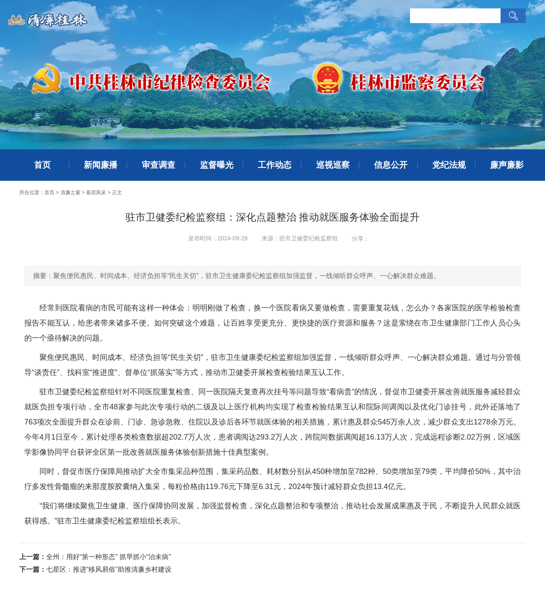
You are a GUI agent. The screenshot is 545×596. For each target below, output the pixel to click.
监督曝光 (217, 164)
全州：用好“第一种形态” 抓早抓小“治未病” (108, 556)
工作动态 (274, 164)
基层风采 (96, 192)
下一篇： (32, 569)
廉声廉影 (507, 164)
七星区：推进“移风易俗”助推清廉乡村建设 (108, 569)
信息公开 (390, 164)
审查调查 (158, 164)
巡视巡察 (333, 164)
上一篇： (32, 556)
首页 (42, 164)
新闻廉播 (100, 164)
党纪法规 (449, 164)
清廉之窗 (70, 192)
